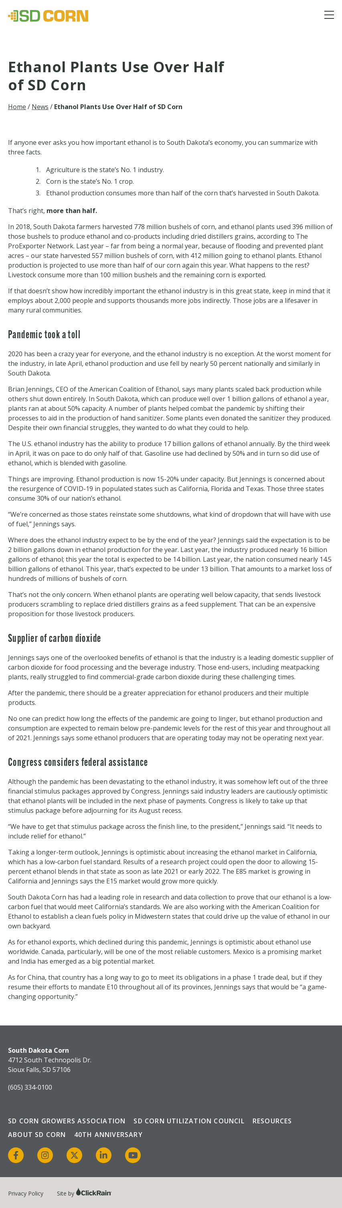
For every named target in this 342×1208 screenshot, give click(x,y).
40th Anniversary (108, 1134)
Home (17, 106)
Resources (272, 1121)
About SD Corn (37, 1134)
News (40, 106)
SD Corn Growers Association (66, 1121)
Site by (84, 1193)
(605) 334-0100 (30, 1087)
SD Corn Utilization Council (189, 1121)
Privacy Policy (25, 1193)
